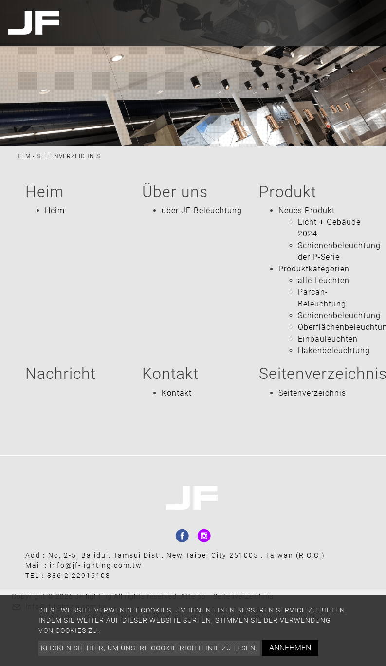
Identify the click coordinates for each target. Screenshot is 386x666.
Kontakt (177, 392)
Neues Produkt (306, 210)
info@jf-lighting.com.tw (96, 565)
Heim (23, 156)
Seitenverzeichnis (312, 392)
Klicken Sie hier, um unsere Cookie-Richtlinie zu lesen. (149, 648)
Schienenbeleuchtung (339, 315)
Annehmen (290, 647)
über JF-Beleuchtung (202, 210)
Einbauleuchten (328, 338)
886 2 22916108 (78, 575)
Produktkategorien (313, 268)
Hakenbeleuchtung (334, 350)
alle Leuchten (323, 280)
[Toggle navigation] (368, 23)
